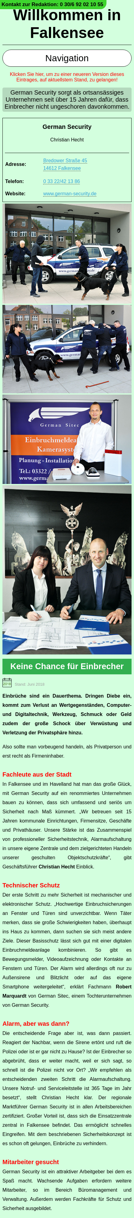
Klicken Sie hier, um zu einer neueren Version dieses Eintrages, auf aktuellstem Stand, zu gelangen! (67, 77)
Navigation (67, 58)
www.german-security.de (69, 193)
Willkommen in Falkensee (67, 23)
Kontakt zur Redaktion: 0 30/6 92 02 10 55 (52, 4)
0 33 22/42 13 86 (61, 181)
